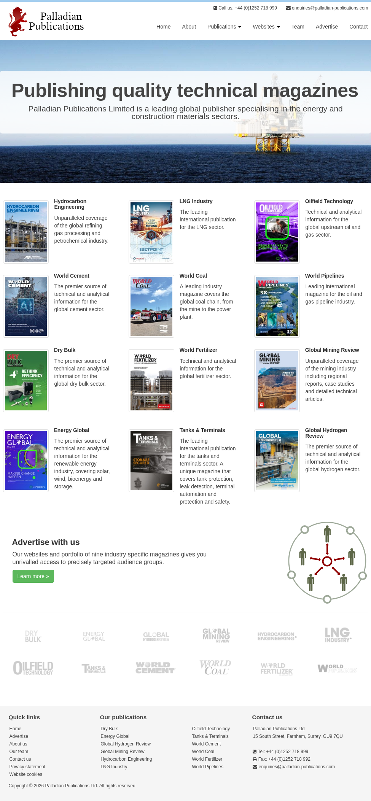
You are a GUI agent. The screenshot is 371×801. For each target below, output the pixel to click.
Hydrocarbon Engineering (70, 204)
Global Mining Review (332, 350)
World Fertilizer (198, 350)
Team (297, 27)
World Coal (193, 276)
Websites (266, 27)
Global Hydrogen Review (326, 433)
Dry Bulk (64, 350)
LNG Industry (196, 201)
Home (163, 27)
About (189, 27)
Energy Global (71, 430)
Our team (19, 751)
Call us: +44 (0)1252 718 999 (245, 8)
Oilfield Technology (329, 201)
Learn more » (33, 576)
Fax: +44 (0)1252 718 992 (281, 759)
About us (18, 744)
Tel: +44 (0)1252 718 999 (280, 751)
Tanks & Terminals (202, 430)
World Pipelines (324, 276)
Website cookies (26, 774)
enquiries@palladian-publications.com (327, 8)
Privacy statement (28, 766)
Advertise (327, 27)
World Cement (71, 276)
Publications (224, 27)
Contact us (20, 759)
